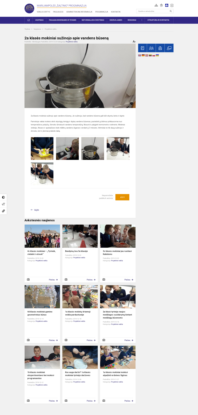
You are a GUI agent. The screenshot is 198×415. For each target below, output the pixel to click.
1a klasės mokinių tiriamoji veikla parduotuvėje (77, 313)
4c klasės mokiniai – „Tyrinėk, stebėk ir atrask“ (41, 252)
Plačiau (52, 280)
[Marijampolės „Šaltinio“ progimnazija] (30, 8)
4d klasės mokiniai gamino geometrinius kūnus (39, 313)
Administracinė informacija (79, 12)
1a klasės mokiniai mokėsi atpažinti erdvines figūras (115, 374)
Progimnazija (101, 12)
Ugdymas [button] (39, 20)
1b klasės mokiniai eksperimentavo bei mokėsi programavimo (40, 375)
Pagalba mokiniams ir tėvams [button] (62, 20)
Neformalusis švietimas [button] (93, 20)
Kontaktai (115, 12)
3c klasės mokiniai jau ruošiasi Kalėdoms (117, 252)
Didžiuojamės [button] (116, 20)
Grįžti (36, 210)
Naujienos (37, 29)
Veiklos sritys (43, 12)
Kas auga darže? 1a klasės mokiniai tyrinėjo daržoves (77, 374)
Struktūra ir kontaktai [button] (158, 20)
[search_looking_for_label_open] (171, 11)
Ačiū (122, 197)
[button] (156, 5)
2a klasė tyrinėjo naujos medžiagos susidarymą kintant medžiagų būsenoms (117, 315)
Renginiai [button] (132, 20)
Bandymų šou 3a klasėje (76, 251)
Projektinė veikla (50, 29)
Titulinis (27, 29)
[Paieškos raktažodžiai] (155, 11)
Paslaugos (58, 12)
